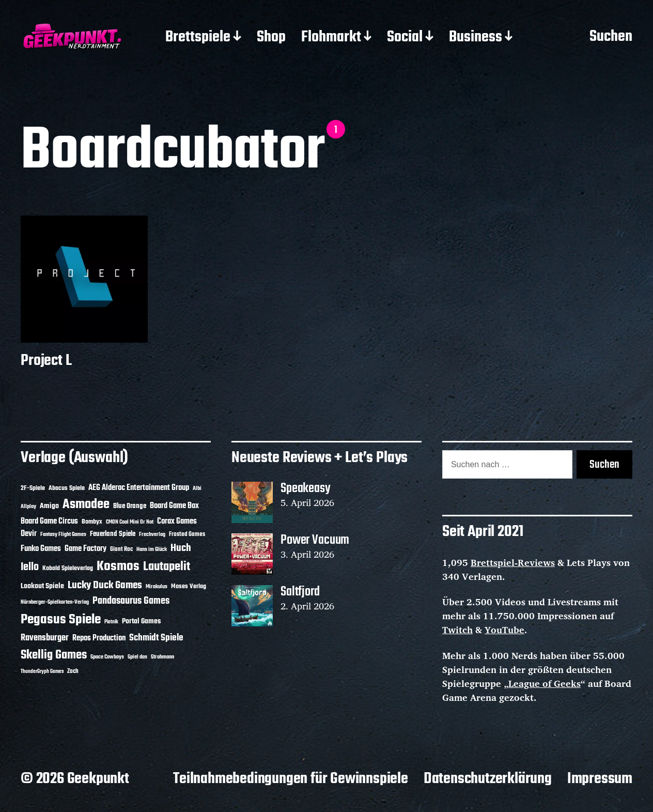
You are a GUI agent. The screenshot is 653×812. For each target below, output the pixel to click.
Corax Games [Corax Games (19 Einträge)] (177, 521)
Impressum (599, 779)
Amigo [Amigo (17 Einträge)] (49, 506)
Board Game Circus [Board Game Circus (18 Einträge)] (49, 521)
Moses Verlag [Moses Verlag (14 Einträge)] (188, 586)
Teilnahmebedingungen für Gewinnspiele (290, 779)
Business (475, 38)
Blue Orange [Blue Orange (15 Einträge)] (129, 506)
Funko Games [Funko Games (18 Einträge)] (41, 549)
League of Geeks (544, 683)
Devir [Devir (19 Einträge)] (29, 534)
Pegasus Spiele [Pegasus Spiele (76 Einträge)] (61, 620)
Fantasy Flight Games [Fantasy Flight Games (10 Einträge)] (63, 534)
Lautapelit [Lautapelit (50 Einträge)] (166, 567)
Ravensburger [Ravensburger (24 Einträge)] (45, 638)
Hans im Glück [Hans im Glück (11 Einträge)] (151, 549)
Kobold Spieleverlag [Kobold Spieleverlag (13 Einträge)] (67, 568)
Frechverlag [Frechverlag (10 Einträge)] (152, 534)
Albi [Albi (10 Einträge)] (197, 488)
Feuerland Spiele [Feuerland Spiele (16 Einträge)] (112, 534)
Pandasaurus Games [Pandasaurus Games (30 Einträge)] (130, 601)
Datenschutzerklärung (488, 779)
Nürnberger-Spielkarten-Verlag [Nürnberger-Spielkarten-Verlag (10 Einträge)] (55, 602)
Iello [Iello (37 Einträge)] (30, 567)
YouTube (504, 629)
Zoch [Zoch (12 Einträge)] (73, 671)
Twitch (457, 629)
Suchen (610, 37)
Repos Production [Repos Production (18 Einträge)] (99, 638)
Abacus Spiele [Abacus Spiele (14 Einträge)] (67, 488)
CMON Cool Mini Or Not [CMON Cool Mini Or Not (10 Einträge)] (129, 522)
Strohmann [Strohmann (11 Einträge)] (162, 657)
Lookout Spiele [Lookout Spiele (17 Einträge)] (42, 586)
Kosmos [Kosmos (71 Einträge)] (118, 566)
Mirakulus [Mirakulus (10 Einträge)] (156, 587)
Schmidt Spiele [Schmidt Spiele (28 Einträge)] (156, 638)
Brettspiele (197, 38)
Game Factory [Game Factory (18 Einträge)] (85, 549)
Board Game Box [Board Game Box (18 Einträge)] (174, 506)
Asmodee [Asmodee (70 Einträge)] (86, 504)
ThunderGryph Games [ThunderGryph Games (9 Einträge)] (42, 672)
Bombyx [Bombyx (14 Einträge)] (92, 521)
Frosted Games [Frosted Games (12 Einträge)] (187, 534)
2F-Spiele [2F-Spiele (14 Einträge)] (33, 488)
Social (405, 38)
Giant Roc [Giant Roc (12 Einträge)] (121, 549)
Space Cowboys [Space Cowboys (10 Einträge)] (107, 657)
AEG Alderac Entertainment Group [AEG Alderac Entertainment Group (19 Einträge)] (138, 488)
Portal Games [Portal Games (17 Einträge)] (141, 621)
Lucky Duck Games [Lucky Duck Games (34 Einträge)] (105, 585)
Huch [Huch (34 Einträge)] (180, 548)
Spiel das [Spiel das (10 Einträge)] (137, 657)
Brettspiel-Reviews (513, 562)
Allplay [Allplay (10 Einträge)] (28, 506)
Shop (271, 38)
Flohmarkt (331, 38)
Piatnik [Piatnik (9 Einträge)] (111, 622)
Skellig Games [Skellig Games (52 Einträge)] (54, 655)
